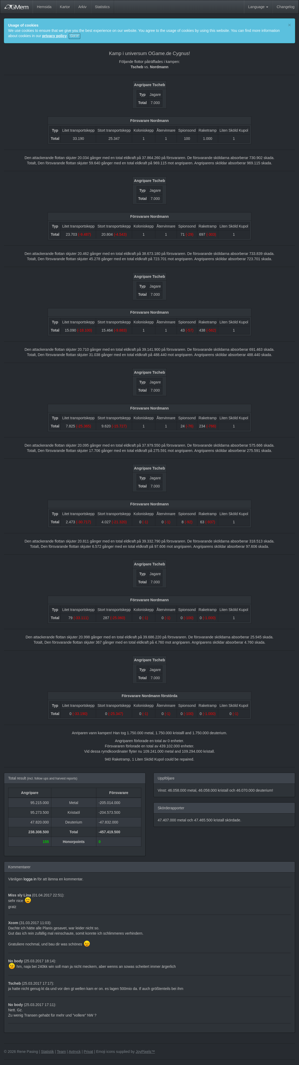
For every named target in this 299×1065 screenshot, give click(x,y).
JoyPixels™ (145, 1051)
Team (61, 1051)
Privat (88, 1051)
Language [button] (258, 7)
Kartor (65, 7)
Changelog (286, 7)
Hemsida (44, 7)
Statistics (102, 7)
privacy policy (54, 36)
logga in (29, 879)
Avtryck (75, 1051)
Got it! (74, 36)
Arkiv (82, 7)
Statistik (47, 1051)
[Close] (289, 25)
